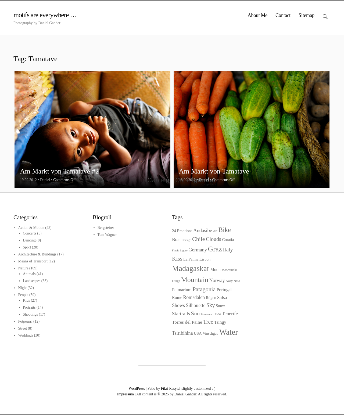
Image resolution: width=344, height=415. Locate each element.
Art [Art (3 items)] (215, 231)
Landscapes (31, 281)
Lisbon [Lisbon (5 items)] (204, 259)
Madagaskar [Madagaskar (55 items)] (190, 268)
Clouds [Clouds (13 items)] (213, 239)
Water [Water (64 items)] (228, 332)
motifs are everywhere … (45, 15)
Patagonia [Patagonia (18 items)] (204, 289)
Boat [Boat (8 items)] (176, 239)
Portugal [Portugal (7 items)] (224, 289)
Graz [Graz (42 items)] (215, 249)
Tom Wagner (107, 235)
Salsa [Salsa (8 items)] (222, 297)
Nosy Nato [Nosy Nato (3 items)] (233, 281)
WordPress (137, 389)
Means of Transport (33, 261)
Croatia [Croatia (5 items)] (228, 239)
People (23, 295)
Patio (151, 389)
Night (22, 288)
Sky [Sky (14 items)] (210, 305)
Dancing (29, 240)
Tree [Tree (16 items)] (208, 322)
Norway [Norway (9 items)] (217, 280)
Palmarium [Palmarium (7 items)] (182, 289)
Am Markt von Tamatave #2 (59, 171)
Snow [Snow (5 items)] (220, 306)
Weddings (25, 335)
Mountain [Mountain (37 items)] (194, 280)
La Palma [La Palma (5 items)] (191, 259)
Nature (23, 268)
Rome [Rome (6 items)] (177, 297)
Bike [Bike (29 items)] (224, 229)
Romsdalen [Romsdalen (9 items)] (194, 297)
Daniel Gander (185, 394)
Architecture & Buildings (37, 254)
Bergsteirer (106, 228)
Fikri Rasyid (170, 389)
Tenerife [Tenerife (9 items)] (230, 313)
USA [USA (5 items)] (198, 333)
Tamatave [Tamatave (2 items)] (206, 314)
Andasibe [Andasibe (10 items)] (202, 230)
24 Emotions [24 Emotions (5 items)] (182, 231)
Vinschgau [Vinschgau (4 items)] (210, 333)
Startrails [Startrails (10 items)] (181, 313)
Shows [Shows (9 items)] (178, 305)
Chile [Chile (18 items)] (198, 239)
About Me (258, 15)
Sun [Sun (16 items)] (195, 313)
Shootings (30, 314)
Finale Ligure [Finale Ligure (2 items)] (180, 250)
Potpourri (25, 321)
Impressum (125, 394)
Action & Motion (31, 228)
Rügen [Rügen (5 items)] (211, 297)
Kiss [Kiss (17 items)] (177, 258)
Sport (27, 247)
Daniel (45, 180)
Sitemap (306, 15)
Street (22, 328)
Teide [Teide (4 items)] (217, 314)
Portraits (29, 307)
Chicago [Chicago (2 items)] (186, 240)
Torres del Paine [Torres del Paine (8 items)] (187, 322)
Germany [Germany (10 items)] (197, 249)
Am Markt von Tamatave (214, 171)
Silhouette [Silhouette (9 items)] (195, 305)
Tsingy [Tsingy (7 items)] (220, 322)
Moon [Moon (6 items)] (215, 269)
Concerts (29, 233)
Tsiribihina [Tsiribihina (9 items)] (182, 333)
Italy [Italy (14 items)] (228, 249)
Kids (26, 300)
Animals (29, 274)
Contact (283, 15)
